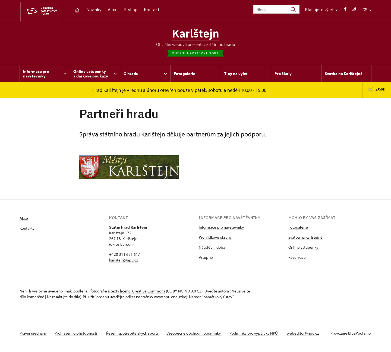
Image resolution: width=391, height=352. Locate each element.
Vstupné (206, 258)
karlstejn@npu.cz (123, 260)
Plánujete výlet (321, 9)
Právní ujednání (33, 334)
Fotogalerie (298, 227)
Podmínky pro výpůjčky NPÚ (257, 334)
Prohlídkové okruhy (215, 238)
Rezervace (297, 258)
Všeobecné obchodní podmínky (196, 334)
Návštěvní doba (212, 248)
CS (366, 9)
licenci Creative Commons (142, 291)
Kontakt (151, 9)
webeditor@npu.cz (306, 334)
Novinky (93, 9)
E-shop (130, 9)
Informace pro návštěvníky (221, 227)
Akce (113, 9)
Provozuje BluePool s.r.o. (350, 334)
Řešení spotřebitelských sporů (134, 334)
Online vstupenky (303, 248)
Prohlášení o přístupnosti (77, 334)
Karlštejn (195, 34)
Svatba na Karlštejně (305, 238)
